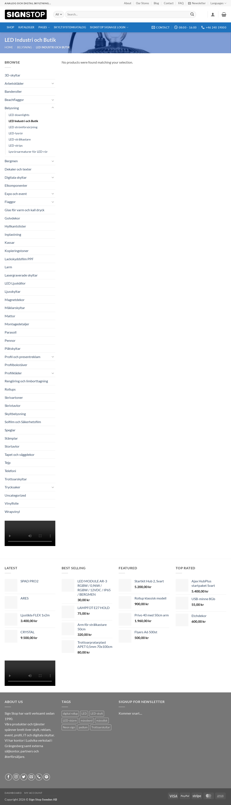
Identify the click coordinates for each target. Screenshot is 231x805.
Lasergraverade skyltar (21, 275)
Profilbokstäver (16, 365)
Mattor (10, 316)
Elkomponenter (16, 185)
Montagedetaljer (17, 324)
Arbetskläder (14, 83)
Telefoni (10, 471)
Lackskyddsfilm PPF (19, 259)
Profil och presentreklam (22, 357)
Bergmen (11, 161)
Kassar (10, 242)
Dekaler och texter (18, 169)
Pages (44, 27)
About (127, 3)
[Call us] (38, 777)
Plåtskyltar (12, 348)
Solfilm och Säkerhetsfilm (23, 422)
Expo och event (16, 194)
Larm (8, 267)
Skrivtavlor (12, 405)
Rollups (10, 389)
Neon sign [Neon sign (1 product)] (69, 727)
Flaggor (10, 202)
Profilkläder (13, 373)
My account (33, 792)
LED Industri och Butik (23, 121)
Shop (10, 27)
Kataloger (26, 27)
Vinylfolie (12, 503)
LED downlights (19, 115)
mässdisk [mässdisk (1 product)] (101, 720)
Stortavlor (12, 446)
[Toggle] (52, 83)
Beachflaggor (14, 100)
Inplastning (13, 234)
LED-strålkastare (20, 139)
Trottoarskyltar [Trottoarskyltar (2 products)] (100, 727)
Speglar (10, 430)
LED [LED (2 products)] (84, 713)
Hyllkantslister (15, 226)
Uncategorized (15, 495)
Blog (156, 3)
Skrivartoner (14, 397)
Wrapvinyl (12, 511)
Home (9, 47)
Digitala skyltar (16, 177)
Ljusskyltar (12, 291)
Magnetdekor (14, 300)
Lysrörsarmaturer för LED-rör (28, 151)
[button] (197, 3)
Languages (218, 3)
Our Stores (142, 3)
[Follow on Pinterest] (46, 777)
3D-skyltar (12, 75)
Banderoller (13, 91)
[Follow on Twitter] (23, 777)
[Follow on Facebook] (8, 777)
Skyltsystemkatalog (70, 27)
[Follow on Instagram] (16, 777)
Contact (169, 3)
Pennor (10, 340)
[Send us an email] (31, 777)
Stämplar (11, 438)
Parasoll (10, 332)
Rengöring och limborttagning (26, 381)
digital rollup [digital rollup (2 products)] (70, 713)
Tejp (8, 462)
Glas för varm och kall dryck (24, 210)
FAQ (180, 3)
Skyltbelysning (15, 414)
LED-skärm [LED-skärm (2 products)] (70, 720)
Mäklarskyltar (15, 308)
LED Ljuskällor (15, 283)
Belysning (24, 47)
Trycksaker (12, 487)
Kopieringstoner (17, 251)
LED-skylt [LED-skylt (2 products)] (97, 713)
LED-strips (16, 145)
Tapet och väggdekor (19, 454)
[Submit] (192, 14)
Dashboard (13, 792)
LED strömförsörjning (23, 127)
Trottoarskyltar (16, 479)
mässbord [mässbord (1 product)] (86, 720)
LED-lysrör (16, 133)
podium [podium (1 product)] (83, 727)
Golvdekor (12, 218)
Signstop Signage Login (109, 27)
